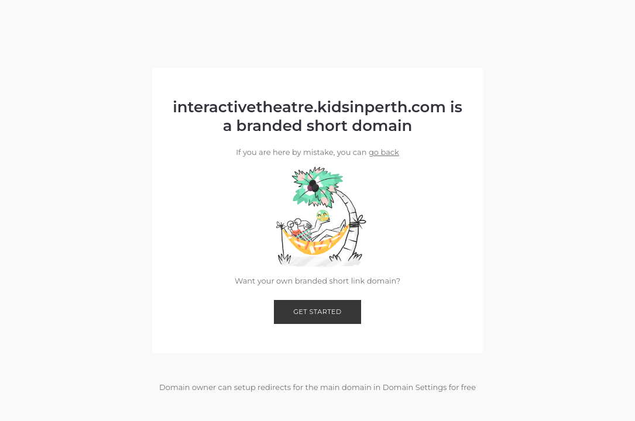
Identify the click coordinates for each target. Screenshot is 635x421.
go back (384, 152)
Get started (317, 312)
